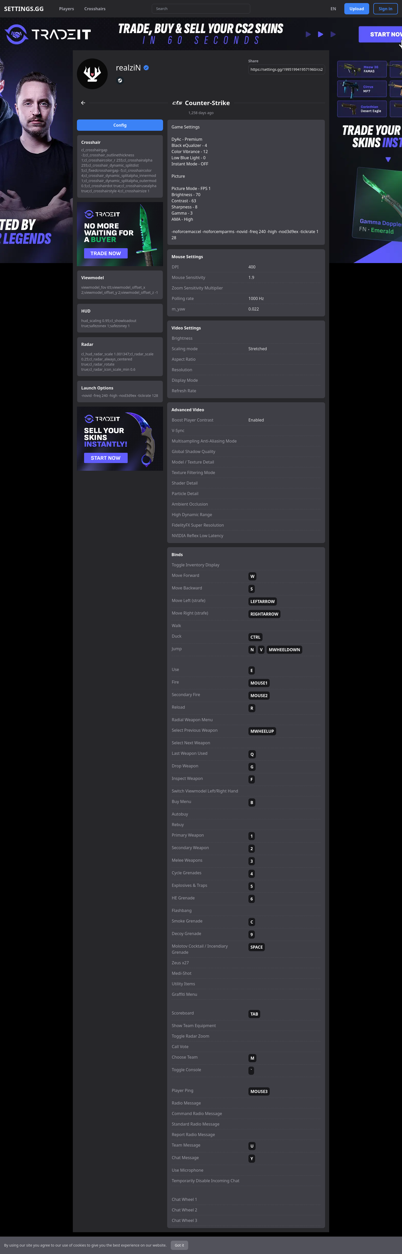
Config (120, 125)
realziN (132, 67)
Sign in (385, 9)
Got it (179, 1245)
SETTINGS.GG (24, 9)
